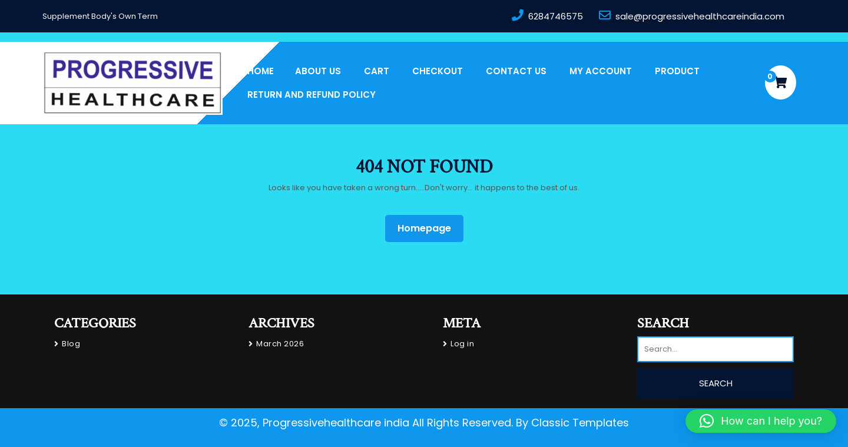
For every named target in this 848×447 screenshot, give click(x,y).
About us (318, 71)
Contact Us (516, 71)
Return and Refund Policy (311, 94)
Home (260, 71)
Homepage (429, 228)
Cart (376, 71)
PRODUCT (677, 71)
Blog (71, 343)
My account (600, 71)
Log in (462, 343)
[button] (760, 421)
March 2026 (280, 343)
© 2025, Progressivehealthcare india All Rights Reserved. (366, 422)
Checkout (437, 71)
